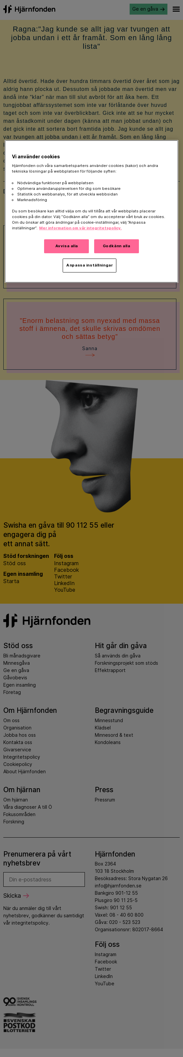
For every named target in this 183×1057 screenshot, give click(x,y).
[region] (91, 211)
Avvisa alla (66, 246)
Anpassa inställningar (89, 265)
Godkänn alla (116, 246)
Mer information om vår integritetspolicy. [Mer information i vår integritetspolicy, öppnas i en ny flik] (80, 228)
